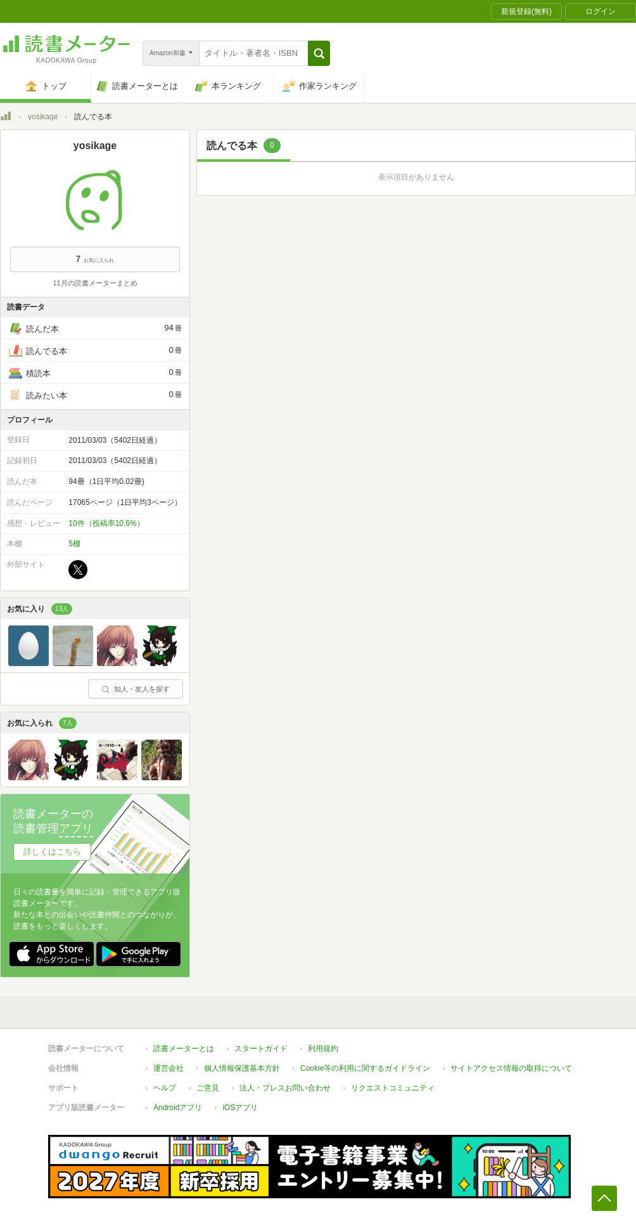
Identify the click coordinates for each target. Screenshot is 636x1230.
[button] (319, 53)
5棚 (74, 543)
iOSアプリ (240, 1107)
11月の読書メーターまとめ (95, 283)
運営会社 (168, 1068)
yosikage (43, 116)
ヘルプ (164, 1088)
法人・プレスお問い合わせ (285, 1088)
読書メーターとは (183, 1048)
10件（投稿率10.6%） (106, 523)
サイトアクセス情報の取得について (511, 1068)
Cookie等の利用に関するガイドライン (365, 1068)
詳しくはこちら (52, 851)
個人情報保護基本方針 (242, 1068)
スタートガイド (261, 1048)
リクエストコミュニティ (393, 1088)
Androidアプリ (177, 1107)
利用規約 (323, 1048)
